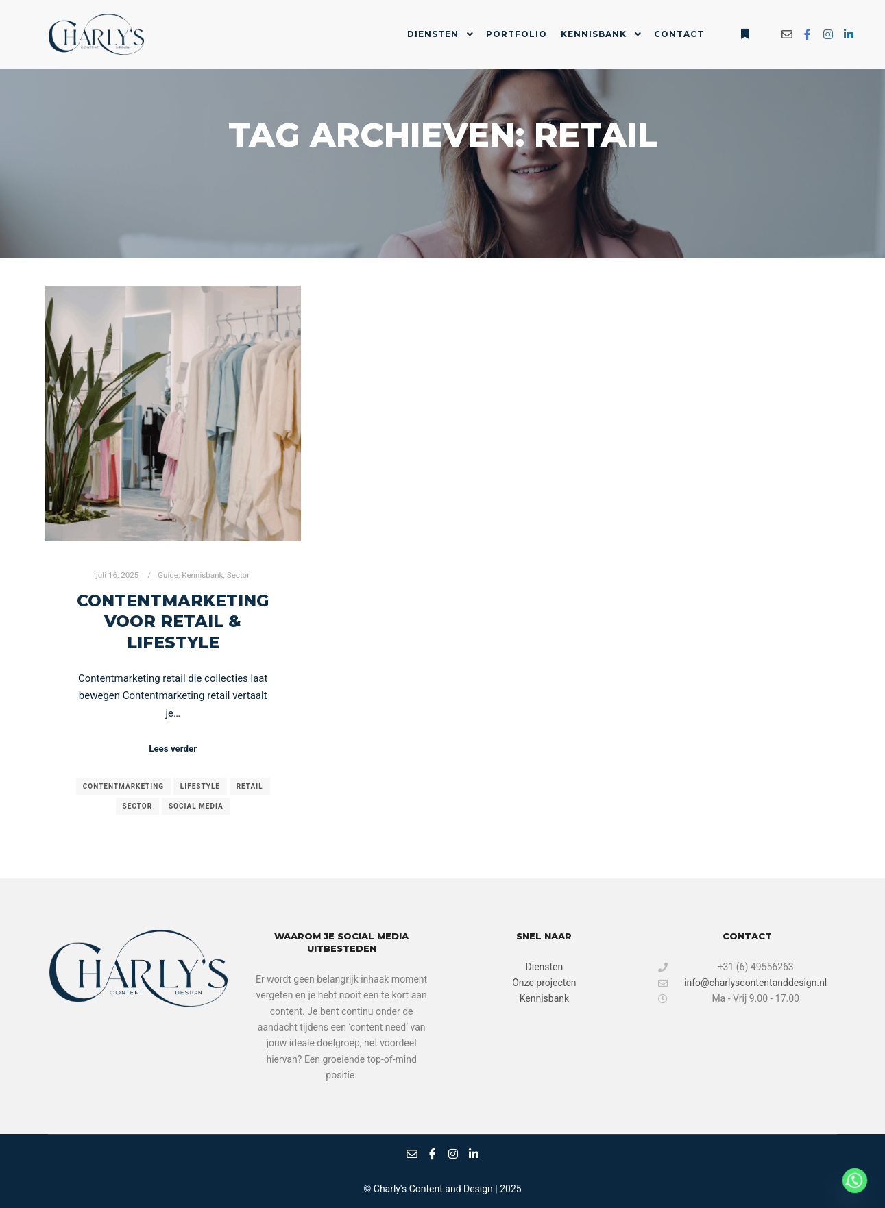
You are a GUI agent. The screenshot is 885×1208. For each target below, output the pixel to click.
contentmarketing (123, 786)
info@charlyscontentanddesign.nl (742, 983)
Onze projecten (544, 982)
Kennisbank (202, 575)
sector (138, 806)
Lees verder (173, 748)
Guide (168, 575)
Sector (238, 575)
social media (196, 806)
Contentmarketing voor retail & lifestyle (173, 621)
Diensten (544, 966)
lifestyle (200, 786)
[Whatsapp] (855, 1180)
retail (250, 786)
